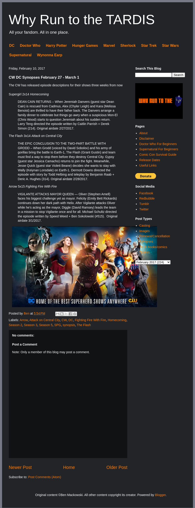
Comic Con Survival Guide (157, 154)
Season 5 (46, 325)
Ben (27, 313)
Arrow (24, 320)
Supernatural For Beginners (158, 149)
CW (64, 320)
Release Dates (149, 160)
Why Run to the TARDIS (82, 19)
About (143, 133)
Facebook (146, 193)
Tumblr (144, 204)
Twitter (144, 209)
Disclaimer (146, 138)
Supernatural (20, 55)
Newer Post (20, 467)
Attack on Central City (44, 320)
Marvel (109, 45)
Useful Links (147, 165)
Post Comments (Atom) (44, 477)
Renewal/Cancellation (154, 236)
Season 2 (15, 325)
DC (11, 45)
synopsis (69, 325)
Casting (144, 225)
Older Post (117, 467)
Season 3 (30, 325)
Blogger (160, 495)
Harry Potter (56, 45)
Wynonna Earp (49, 55)
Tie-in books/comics (153, 247)
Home (69, 467)
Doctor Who (30, 45)
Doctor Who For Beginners (158, 144)
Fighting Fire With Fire (90, 320)
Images (144, 231)
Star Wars (170, 45)
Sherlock (128, 45)
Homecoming (117, 320)
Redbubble (147, 198)
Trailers (144, 252)
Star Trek (148, 45)
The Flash (84, 325)
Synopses (146, 241)
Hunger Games (85, 45)
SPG (57, 325)
